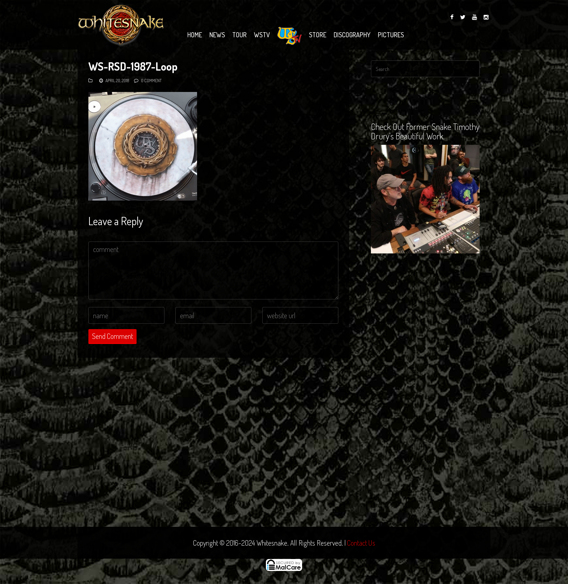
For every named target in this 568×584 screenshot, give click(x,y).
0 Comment (151, 80)
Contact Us (361, 542)
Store (317, 35)
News (217, 35)
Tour (239, 35)
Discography (352, 35)
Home (194, 35)
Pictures (391, 35)
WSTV (262, 35)
